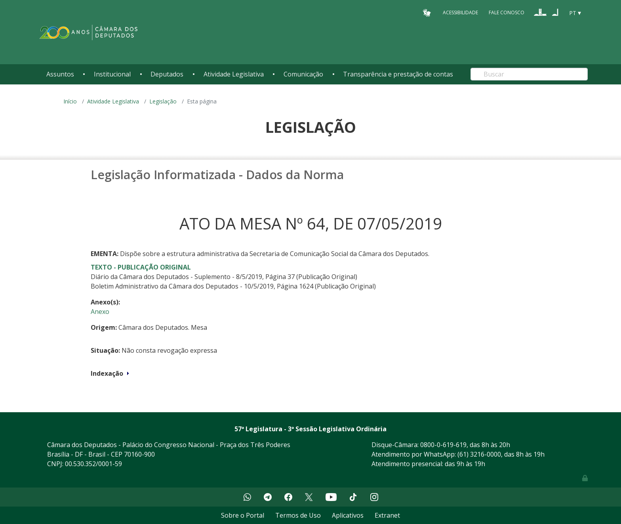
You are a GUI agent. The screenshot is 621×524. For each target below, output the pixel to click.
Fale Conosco (506, 12)
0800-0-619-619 (443, 444)
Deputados (166, 74)
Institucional (112, 74)
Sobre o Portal (242, 515)
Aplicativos (348, 515)
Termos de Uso (298, 515)
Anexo (100, 311)
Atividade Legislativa (234, 74)
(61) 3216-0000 (479, 454)
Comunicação (303, 74)
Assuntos (60, 74)
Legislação (163, 101)
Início (70, 101)
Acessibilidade (460, 12)
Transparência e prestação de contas (398, 74)
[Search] (529, 74)
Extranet (387, 515)
